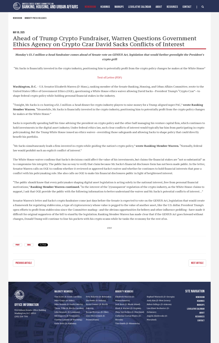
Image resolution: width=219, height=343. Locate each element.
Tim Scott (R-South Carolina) (68, 297)
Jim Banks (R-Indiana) (96, 300)
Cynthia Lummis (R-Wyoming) (68, 320)
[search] (200, 7)
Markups (201, 304)
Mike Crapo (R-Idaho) (64, 300)
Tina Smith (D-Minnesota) (127, 323)
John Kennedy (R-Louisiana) (67, 312)
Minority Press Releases (36, 18)
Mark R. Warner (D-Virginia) (128, 308)
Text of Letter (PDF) (109, 77)
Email (29, 245)
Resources (172, 7)
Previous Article (24, 263)
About (159, 7)
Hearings (105, 7)
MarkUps (119, 7)
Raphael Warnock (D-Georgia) (161, 297)
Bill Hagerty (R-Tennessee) (67, 316)
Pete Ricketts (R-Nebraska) (98, 297)
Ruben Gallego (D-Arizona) (159, 304)
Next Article (197, 263)
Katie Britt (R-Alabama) (65, 323)
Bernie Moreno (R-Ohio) (97, 312)
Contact (186, 7)
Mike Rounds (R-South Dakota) (68, 304)
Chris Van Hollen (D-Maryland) (129, 312)
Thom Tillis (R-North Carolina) (69, 308)
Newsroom (90, 7)
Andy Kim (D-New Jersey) (158, 300)
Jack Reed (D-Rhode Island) (127, 304)
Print (18, 245)
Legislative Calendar (139, 7)
